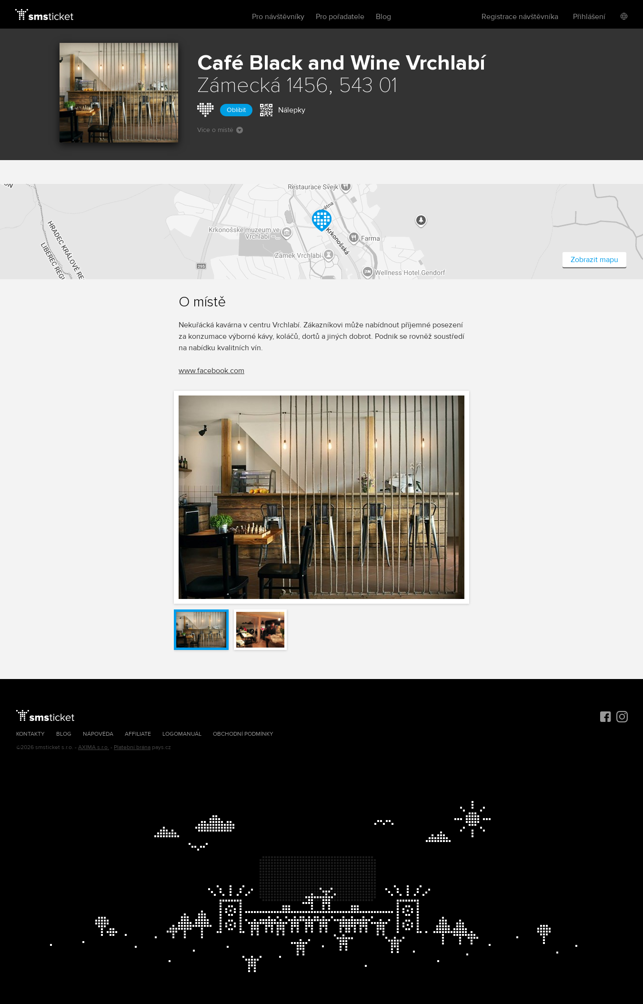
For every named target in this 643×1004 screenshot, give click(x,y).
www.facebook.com (211, 370)
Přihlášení (589, 16)
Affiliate (138, 734)
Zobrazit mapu (594, 259)
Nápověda (98, 734)
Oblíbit (236, 110)
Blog (383, 16)
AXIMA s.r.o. (93, 747)
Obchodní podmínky (243, 734)
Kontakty (30, 734)
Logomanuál (181, 734)
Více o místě (220, 130)
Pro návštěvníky (278, 16)
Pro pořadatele (340, 16)
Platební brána (132, 747)
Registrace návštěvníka (520, 16)
